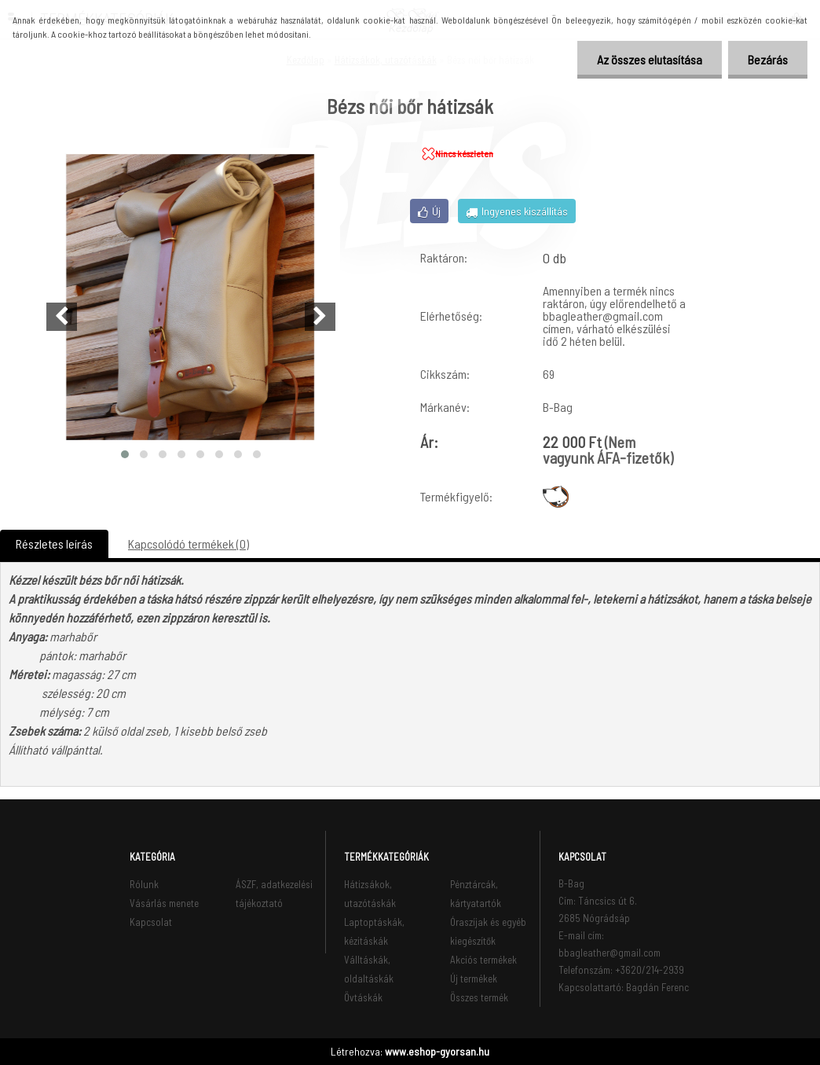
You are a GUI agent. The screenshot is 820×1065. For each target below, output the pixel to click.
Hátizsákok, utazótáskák (370, 893)
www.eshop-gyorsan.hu (437, 1051)
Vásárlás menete (164, 903)
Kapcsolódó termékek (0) (188, 543)
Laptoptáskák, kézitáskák (374, 931)
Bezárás (768, 59)
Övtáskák (363, 997)
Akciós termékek (483, 959)
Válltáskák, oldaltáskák (369, 969)
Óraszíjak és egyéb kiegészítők (488, 931)
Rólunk (144, 884)
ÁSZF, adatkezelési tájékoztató (274, 893)
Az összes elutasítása (649, 59)
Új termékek (473, 978)
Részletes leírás (54, 543)
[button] (124, 454)
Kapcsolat (151, 922)
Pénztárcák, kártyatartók (475, 893)
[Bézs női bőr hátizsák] (191, 297)
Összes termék (479, 997)
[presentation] (62, 317)
